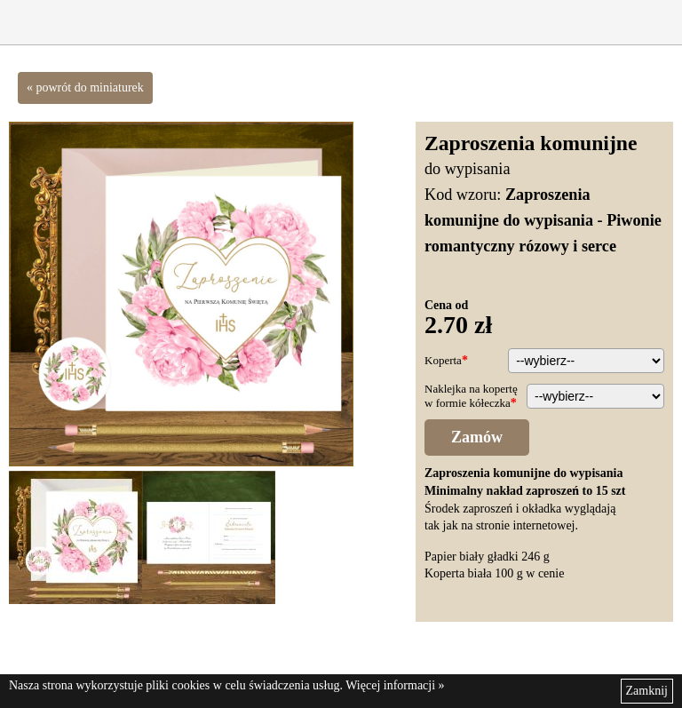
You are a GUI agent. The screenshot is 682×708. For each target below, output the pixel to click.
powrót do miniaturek (90, 87)
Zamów (477, 437)
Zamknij (647, 690)
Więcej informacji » (394, 685)
